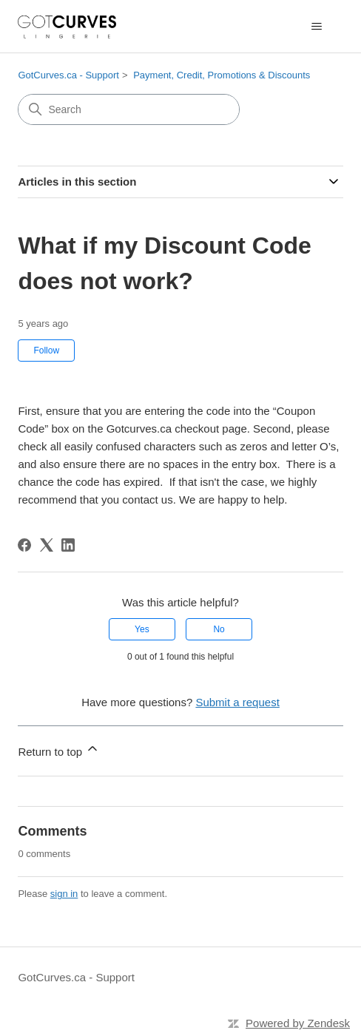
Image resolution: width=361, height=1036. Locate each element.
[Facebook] (24, 545)
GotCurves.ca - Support (68, 75)
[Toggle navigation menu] (317, 26)
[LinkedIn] (68, 545)
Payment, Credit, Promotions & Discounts (221, 75)
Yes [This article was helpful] (142, 629)
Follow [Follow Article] (46, 350)
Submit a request (237, 702)
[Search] (128, 109)
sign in (64, 893)
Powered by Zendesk (298, 1023)
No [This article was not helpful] (218, 629)
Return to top (59, 749)
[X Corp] (46, 545)
